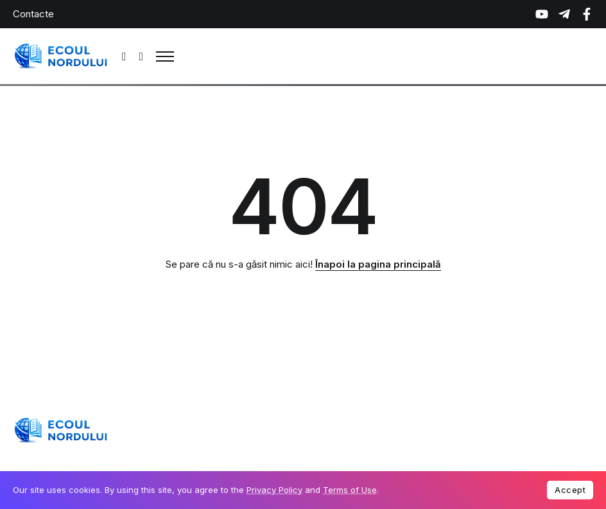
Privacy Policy (274, 490)
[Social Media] (541, 14)
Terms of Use (350, 490)
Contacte (33, 14)
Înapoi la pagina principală (378, 264)
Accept (570, 490)
